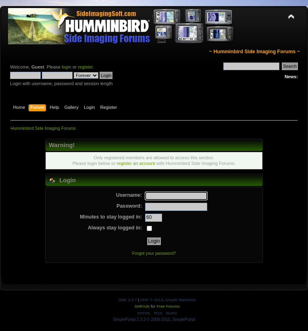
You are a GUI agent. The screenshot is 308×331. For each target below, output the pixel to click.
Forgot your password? (154, 253)
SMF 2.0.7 (128, 300)
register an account (136, 163)
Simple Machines (180, 300)
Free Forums (167, 306)
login (66, 67)
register (85, 67)
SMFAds (142, 306)
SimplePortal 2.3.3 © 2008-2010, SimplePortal (154, 319)
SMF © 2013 (151, 300)
